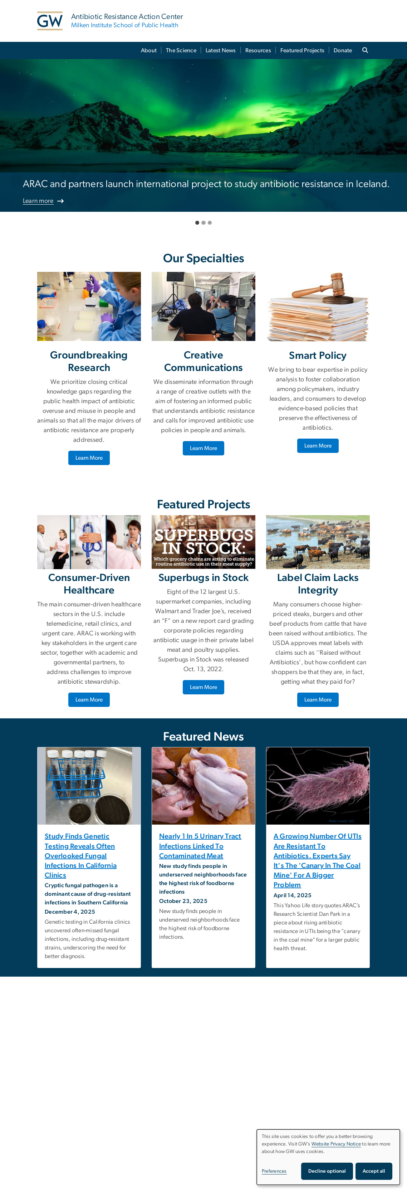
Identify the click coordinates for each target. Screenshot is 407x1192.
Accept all (374, 1171)
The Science (181, 50)
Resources (258, 50)
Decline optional (327, 1171)
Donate (343, 50)
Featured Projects (302, 50)
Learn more (38, 201)
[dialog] (328, 1157)
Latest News (221, 50)
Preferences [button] (274, 1171)
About (149, 50)
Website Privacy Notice (336, 1144)
